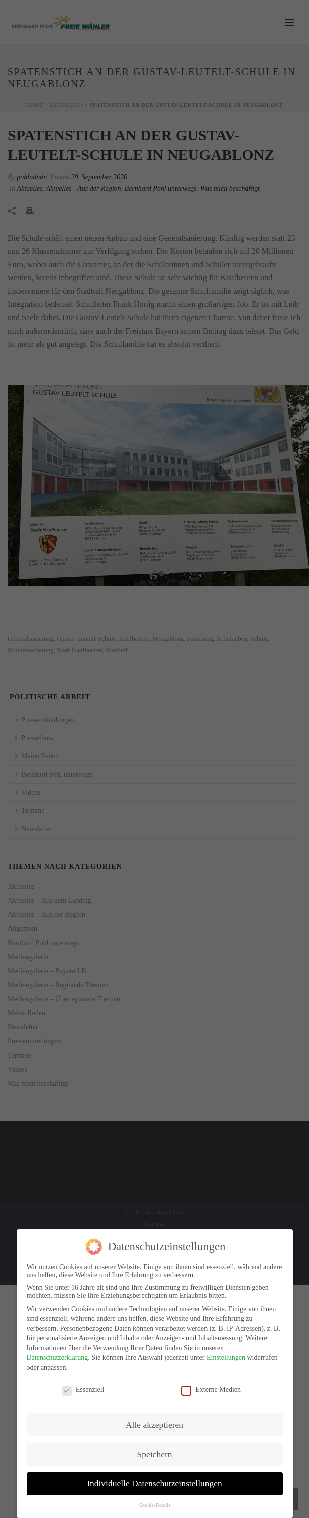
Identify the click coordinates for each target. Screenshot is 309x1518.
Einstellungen (226, 1356)
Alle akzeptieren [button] (154, 1423)
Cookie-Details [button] (155, 1503)
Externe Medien (211, 1388)
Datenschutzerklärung (57, 1356)
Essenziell (83, 1388)
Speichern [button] (154, 1452)
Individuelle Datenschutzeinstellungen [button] (154, 1482)
